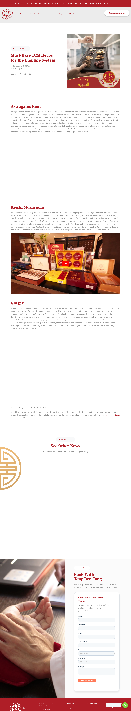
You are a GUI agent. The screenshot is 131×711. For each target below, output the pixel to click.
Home (22, 14)
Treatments (42, 14)
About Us (69, 14)
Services (31, 14)
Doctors (53, 14)
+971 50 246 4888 (44, 709)
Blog (60, 14)
